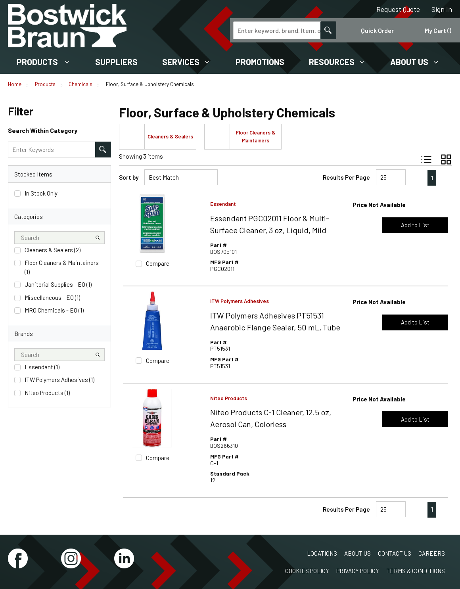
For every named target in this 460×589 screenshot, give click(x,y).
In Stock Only (41, 193)
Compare (157, 263)
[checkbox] (17, 193)
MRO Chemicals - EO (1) (54, 310)
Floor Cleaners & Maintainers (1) (62, 267)
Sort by (128, 177)
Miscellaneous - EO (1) (52, 297)
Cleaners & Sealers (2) (52, 249)
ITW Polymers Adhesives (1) (59, 379)
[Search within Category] (103, 149)
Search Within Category (42, 130)
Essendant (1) (42, 366)
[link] (415, 177)
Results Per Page (346, 177)
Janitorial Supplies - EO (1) (58, 284)
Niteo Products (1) (47, 392)
